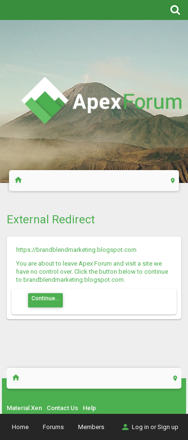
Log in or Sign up (149, 427)
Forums (53, 426)
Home (20, 426)
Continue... (45, 298)
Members (91, 426)
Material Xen (24, 407)
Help (89, 407)
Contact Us (62, 407)
